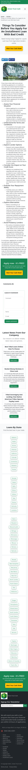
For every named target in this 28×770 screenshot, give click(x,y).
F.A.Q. (4, 743)
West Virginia (14, 649)
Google (5, 748)
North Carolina (14, 579)
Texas (14, 624)
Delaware (14, 465)
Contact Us (20, 743)
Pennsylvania (14, 604)
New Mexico (14, 571)
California (14, 453)
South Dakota (14, 616)
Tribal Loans (6, 754)
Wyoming (14, 657)
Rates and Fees (7, 742)
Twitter (5, 750)
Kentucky (14, 506)
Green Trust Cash (10, 9)
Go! (25, 705)
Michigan (14, 531)
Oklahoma (14, 591)
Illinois (14, 490)
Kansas (14, 502)
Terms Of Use (20, 740)
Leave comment (11, 321)
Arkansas (14, 449)
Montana (14, 547)
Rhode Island (14, 608)
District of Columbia (14, 661)
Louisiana (14, 510)
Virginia (14, 641)
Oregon (14, 600)
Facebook (5, 746)
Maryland (14, 523)
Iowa (14, 498)
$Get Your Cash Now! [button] (14, 48)
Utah (14, 628)
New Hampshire (13, 563)
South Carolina (14, 612)
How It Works (6, 740)
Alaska (14, 441)
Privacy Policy (20, 742)
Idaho (14, 486)
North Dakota (14, 583)
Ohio (14, 587)
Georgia (14, 478)
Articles (8, 16)
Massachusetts (14, 527)
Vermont (14, 632)
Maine (14, 519)
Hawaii (14, 482)
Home (2, 16)
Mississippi (14, 539)
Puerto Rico (14, 665)
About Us (5, 738)
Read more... (14, 360)
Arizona (14, 445)
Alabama (13, 437)
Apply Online (6, 736)
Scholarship (20, 736)
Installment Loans (8, 757)
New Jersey (14, 567)
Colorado (14, 457)
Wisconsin (14, 653)
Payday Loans (6, 755)
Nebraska (14, 551)
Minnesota (14, 535)
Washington (14, 645)
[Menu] (25, 9)
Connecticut (14, 461)
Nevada (14, 559)
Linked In (5, 752)
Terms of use (4, 767)
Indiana (14, 494)
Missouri (14, 543)
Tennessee (14, 620)
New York (14, 575)
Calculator (19, 738)
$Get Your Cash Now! (14, 273)
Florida (14, 469)
